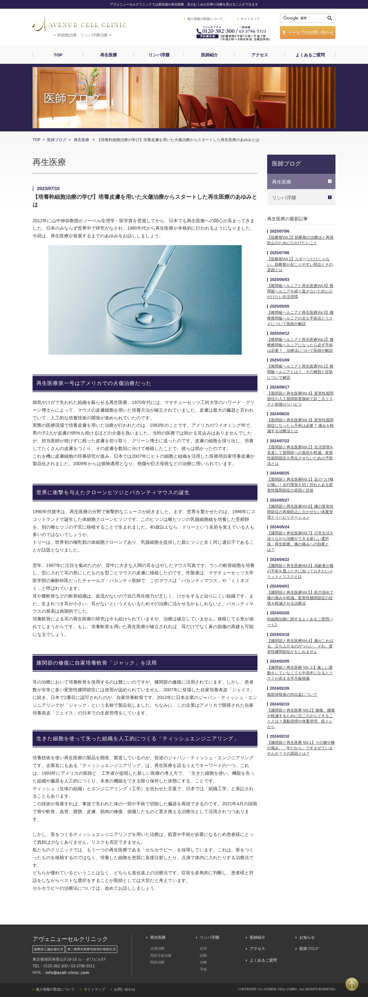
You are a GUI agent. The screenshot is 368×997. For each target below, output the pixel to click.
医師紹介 (209, 55)
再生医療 (108, 55)
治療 (203, 962)
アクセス (259, 55)
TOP (58, 55)
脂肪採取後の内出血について (292, 694)
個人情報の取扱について (205, 19)
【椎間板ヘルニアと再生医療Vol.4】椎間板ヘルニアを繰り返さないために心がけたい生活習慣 (300, 291)
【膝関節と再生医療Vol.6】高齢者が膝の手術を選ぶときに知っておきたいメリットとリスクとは (300, 571)
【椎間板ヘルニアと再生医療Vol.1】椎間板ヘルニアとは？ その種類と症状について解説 (300, 371)
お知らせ (307, 937)
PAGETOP (351, 984)
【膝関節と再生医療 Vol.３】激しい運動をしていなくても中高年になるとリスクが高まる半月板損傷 (300, 673)
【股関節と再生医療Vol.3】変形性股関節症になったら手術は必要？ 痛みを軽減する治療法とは (300, 425)
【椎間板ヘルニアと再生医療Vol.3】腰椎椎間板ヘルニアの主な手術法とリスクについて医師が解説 (300, 318)
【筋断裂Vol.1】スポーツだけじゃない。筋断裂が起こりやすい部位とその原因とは (300, 264)
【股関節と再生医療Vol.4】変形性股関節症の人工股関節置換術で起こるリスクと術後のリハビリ (300, 399)
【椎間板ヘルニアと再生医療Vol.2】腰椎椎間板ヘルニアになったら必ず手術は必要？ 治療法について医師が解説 (300, 345)
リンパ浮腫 (159, 55)
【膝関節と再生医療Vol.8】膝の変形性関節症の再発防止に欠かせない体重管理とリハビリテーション (300, 512)
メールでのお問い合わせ (308, 32)
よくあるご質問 (310, 55)
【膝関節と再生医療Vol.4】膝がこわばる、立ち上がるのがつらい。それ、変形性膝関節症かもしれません (300, 646)
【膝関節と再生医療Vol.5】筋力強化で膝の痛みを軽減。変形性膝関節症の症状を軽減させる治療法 (300, 598)
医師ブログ (56, 140)
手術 (203, 969)
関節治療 (157, 962)
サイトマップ (250, 19)
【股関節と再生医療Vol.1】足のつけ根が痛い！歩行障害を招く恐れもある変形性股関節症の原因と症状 (300, 485)
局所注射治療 (160, 955)
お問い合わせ (124, 989)
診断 (203, 955)
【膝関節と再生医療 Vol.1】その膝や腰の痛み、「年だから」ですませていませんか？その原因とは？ (301, 748)
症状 (203, 948)
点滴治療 (157, 948)
